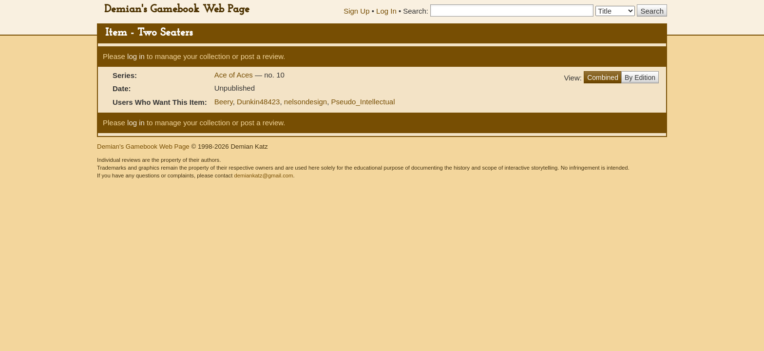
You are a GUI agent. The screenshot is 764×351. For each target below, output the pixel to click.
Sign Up (356, 11)
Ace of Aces (234, 75)
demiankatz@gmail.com (263, 175)
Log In (386, 11)
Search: (415, 11)
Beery (223, 102)
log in (136, 56)
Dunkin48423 (258, 102)
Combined (602, 77)
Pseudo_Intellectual (363, 102)
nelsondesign (305, 102)
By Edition (640, 77)
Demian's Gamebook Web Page (176, 9)
